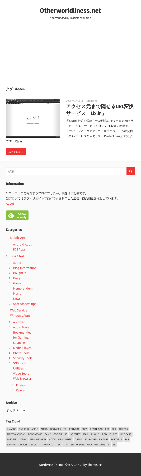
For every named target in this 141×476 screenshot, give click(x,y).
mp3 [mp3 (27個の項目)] (60, 439)
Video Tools (21, 373)
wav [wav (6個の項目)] (89, 444)
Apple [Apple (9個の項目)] (34, 429)
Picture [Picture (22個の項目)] (103, 439)
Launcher (19, 342)
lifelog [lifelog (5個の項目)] (22, 439)
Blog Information (24, 268)
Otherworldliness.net (70, 10)
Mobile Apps (18, 237)
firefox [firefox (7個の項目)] (123, 429)
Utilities (18, 368)
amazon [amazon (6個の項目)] (11, 429)
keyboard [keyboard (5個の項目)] (125, 434)
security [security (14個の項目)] (34, 444)
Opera (20, 390)
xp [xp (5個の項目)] (109, 444)
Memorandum (23, 288)
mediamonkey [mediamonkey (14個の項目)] (38, 439)
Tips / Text (17, 256)
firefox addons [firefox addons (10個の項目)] (16, 434)
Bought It (19, 273)
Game (17, 283)
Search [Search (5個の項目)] (22, 444)
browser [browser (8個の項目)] (55, 429)
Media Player (22, 347)
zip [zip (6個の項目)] (114, 444)
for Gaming (21, 337)
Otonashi (91, 100)
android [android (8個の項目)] (24, 429)
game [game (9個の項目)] (48, 434)
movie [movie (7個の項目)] (52, 439)
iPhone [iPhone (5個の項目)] (95, 434)
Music (17, 293)
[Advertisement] (70, 55)
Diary (17, 278)
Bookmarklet (22, 332)
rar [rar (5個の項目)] (127, 439)
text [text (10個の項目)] (59, 444)
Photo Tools (21, 353)
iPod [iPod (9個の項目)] (104, 434)
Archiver (19, 322)
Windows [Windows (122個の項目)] (99, 444)
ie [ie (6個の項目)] (66, 434)
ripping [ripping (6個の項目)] (11, 444)
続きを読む (14, 151)
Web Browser (22, 378)
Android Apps (22, 244)
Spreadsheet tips (24, 303)
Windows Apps (20, 315)
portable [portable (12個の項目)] (116, 439)
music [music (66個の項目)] (68, 439)
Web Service (18, 310)
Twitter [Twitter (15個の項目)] (69, 444)
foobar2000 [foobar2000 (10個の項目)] (35, 434)
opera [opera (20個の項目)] (78, 439)
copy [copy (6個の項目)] (84, 429)
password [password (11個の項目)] (91, 439)
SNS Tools (20, 363)
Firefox (20, 385)
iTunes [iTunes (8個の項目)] (113, 434)
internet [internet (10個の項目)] (75, 434)
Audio (17, 262)
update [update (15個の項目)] (80, 444)
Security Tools (22, 358)
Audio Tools (21, 327)
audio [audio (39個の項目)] (44, 429)
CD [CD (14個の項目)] (65, 429)
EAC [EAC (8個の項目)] (107, 429)
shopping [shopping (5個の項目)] (48, 444)
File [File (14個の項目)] (114, 429)
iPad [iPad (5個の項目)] (85, 434)
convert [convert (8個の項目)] (74, 429)
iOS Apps (19, 249)
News (17, 298)
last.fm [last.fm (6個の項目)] (11, 439)
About (10, 203)
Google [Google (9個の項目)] (58, 434)
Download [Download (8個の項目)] (96, 429)
